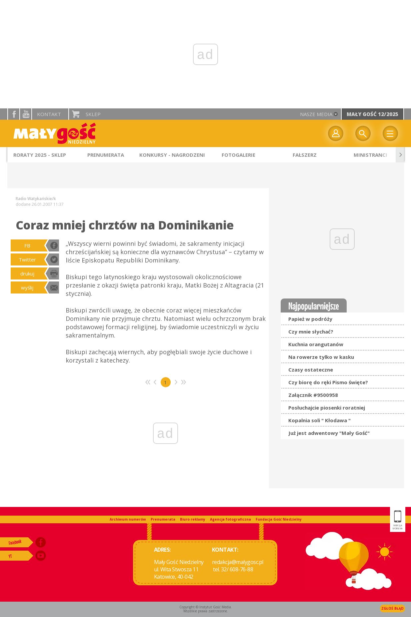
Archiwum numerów (128, 519)
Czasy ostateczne (310, 370)
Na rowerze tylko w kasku (321, 357)
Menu (390, 133)
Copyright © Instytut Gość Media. (205, 607)
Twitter (27, 259)
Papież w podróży (310, 319)
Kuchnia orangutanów (315, 344)
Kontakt (49, 114)
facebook (13, 114)
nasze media (316, 114)
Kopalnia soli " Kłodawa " (319, 420)
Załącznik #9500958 (313, 395)
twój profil (335, 133)
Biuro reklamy (192, 519)
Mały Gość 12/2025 (372, 114)
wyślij (27, 287)
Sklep (93, 114)
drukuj (27, 273)
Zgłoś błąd (392, 608)
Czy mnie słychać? (310, 332)
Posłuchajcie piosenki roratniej (326, 408)
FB (27, 245)
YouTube (25, 114)
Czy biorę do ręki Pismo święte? (328, 382)
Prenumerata (163, 519)
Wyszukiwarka (363, 133)
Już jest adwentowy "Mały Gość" (329, 433)
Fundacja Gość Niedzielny (279, 519)
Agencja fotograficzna (230, 519)
